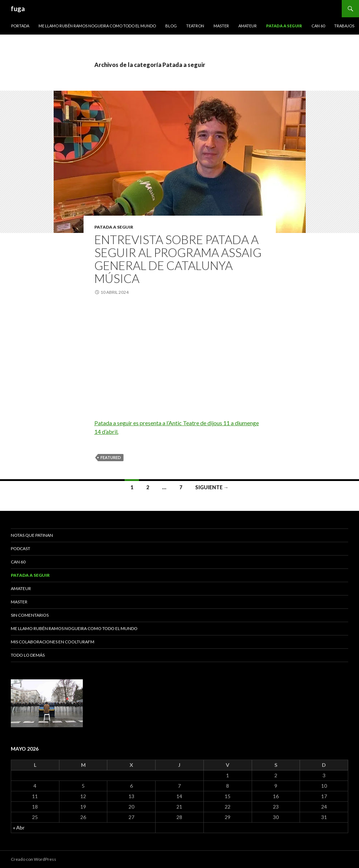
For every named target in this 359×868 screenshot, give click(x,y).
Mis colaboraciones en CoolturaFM (52, 641)
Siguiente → (212, 487)
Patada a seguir (284, 25)
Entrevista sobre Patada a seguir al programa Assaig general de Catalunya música (177, 258)
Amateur (247, 25)
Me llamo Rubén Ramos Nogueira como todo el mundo (97, 25)
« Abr (18, 827)
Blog (171, 25)
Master (221, 25)
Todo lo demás (28, 655)
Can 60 (318, 25)
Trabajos (344, 25)
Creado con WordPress (33, 859)
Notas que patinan (32, 535)
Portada (20, 25)
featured (110, 457)
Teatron (195, 25)
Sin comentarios (30, 615)
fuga (18, 9)
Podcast (20, 548)
